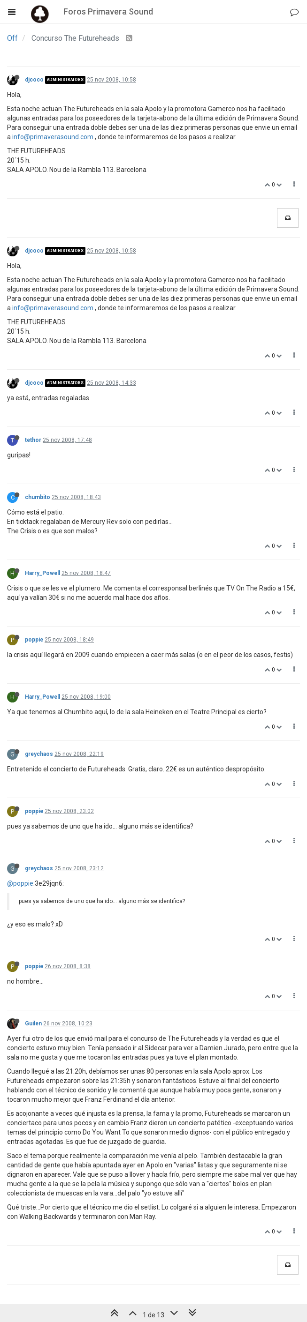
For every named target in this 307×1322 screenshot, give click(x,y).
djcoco (34, 79)
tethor (33, 440)
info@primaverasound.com (52, 137)
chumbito (37, 497)
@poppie (20, 883)
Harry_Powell (42, 573)
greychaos (39, 754)
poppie (34, 639)
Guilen (33, 1023)
